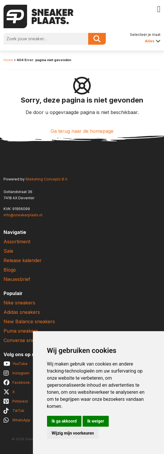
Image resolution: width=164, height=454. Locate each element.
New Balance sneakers (29, 321)
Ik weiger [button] (95, 421)
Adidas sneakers (22, 312)
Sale (8, 251)
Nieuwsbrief (17, 279)
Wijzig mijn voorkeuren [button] (73, 433)
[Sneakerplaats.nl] (38, 16)
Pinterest (20, 401)
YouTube (20, 363)
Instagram (20, 373)
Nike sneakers (19, 303)
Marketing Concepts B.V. (47, 179)
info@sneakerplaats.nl (23, 215)
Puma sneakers (21, 331)
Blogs (10, 270)
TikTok (18, 410)
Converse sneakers (25, 340)
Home (8, 60)
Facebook (21, 382)
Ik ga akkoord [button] (64, 421)
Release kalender (23, 260)
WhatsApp (21, 420)
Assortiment (17, 241)
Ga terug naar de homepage (82, 131)
